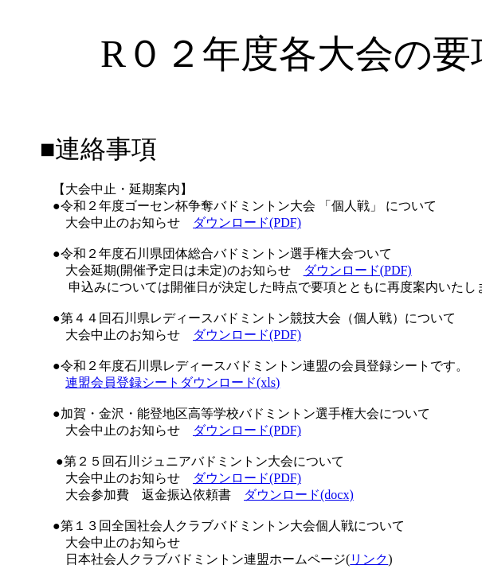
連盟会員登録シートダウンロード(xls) (172, 382)
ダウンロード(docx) (299, 494)
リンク (369, 559)
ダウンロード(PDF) (247, 222)
